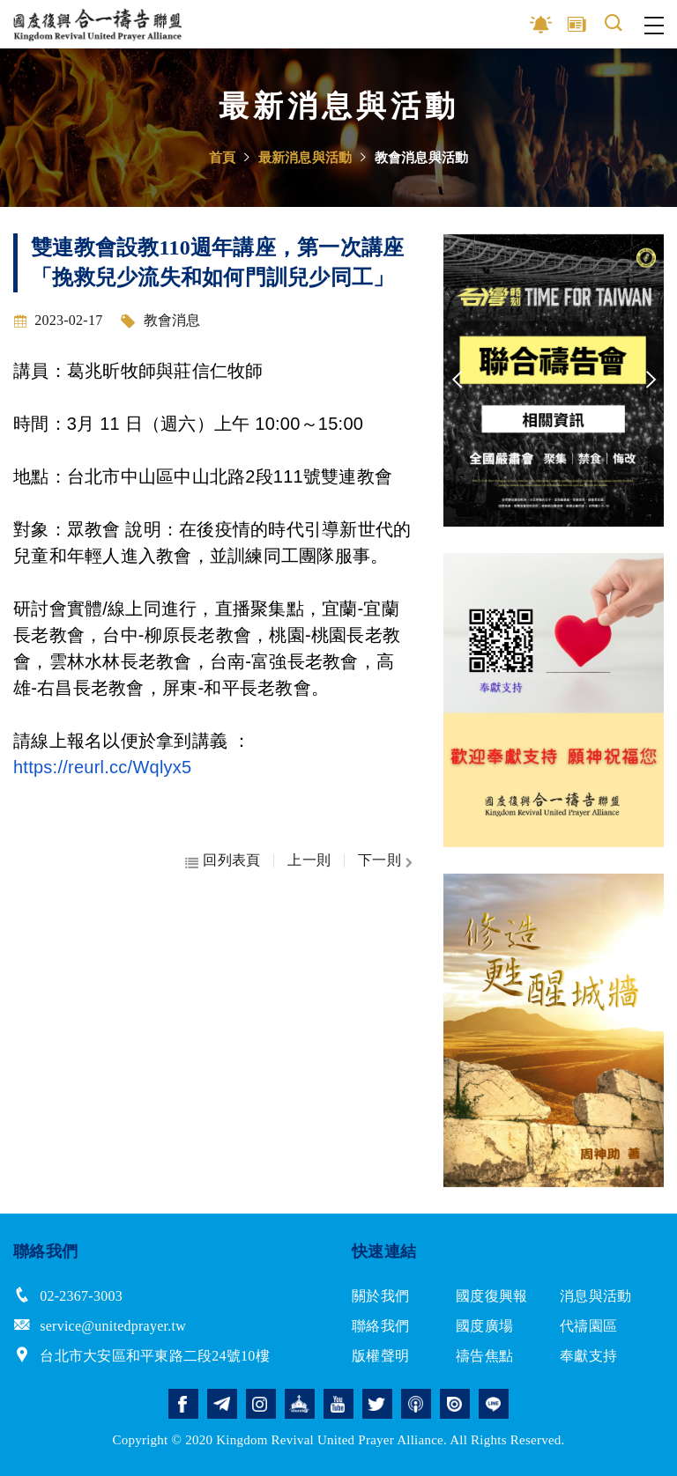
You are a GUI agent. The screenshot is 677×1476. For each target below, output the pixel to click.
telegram (222, 1404)
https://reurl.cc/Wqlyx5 (102, 767)
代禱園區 (588, 1325)
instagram (261, 1404)
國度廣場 (484, 1325)
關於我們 (380, 1295)
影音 (541, 24)
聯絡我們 (380, 1325)
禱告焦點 (484, 1355)
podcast (416, 1404)
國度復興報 (491, 1295)
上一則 (309, 859)
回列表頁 (231, 859)
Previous (456, 380)
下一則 (379, 859)
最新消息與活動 (305, 158)
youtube (338, 1404)
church (300, 1404)
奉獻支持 (588, 1355)
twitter (377, 1404)
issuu (455, 1404)
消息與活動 (595, 1295)
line (494, 1404)
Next (650, 380)
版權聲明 (380, 1355)
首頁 (222, 158)
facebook (183, 1404)
